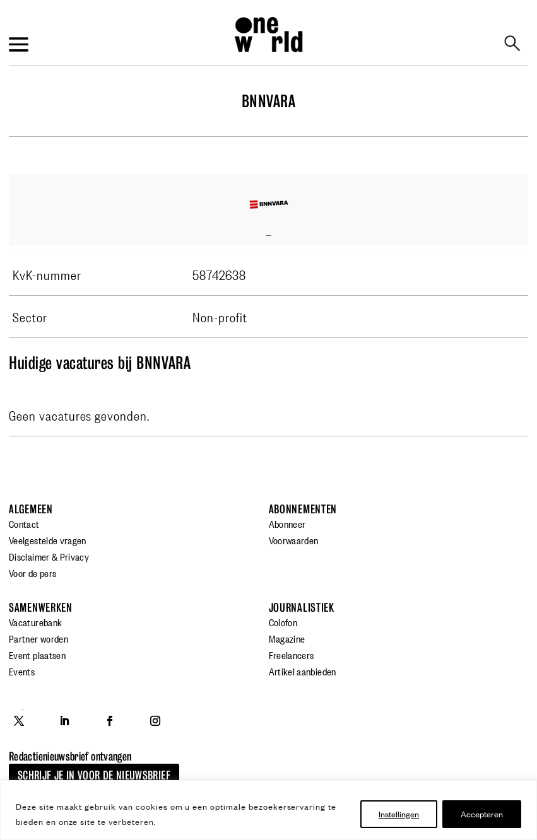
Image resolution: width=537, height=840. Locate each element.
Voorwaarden (294, 540)
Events (22, 671)
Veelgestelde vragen (47, 540)
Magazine (287, 638)
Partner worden (38, 638)
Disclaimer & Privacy (49, 556)
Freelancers (291, 655)
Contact (24, 523)
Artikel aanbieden (302, 671)
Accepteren (482, 814)
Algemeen (31, 509)
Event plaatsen (37, 655)
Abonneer (287, 523)
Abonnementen (303, 509)
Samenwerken (41, 607)
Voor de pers (32, 573)
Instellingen (399, 814)
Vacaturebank (35, 622)
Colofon (283, 622)
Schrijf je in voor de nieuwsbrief (94, 775)
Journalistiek (301, 607)
